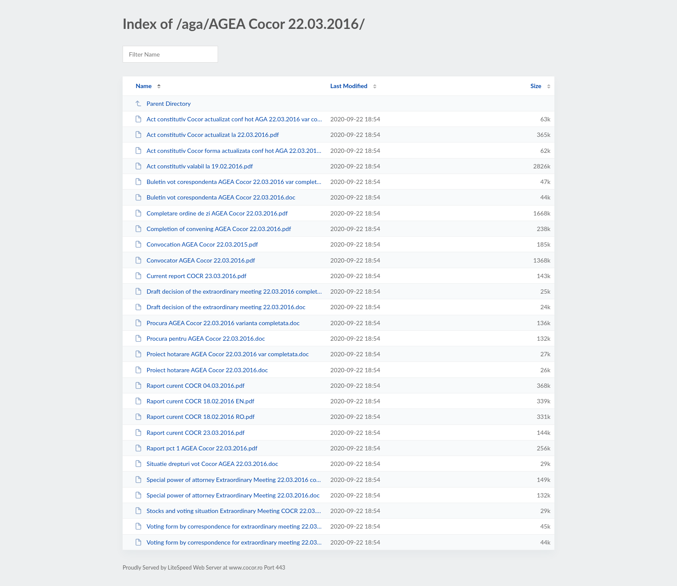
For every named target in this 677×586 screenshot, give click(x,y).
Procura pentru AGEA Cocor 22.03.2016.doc (200, 338)
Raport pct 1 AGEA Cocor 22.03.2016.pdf (196, 448)
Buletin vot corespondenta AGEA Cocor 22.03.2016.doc (215, 197)
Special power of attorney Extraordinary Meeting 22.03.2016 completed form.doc (229, 479)
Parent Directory (163, 103)
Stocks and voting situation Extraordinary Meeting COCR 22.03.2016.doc (229, 510)
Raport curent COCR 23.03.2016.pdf (189, 432)
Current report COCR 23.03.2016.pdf (191, 275)
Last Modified (348, 85)
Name (144, 85)
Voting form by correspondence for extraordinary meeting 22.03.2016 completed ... (229, 526)
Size (536, 85)
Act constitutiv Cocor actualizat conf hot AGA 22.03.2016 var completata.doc (229, 119)
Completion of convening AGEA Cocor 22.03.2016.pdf (213, 228)
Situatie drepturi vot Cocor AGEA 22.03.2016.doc (206, 463)
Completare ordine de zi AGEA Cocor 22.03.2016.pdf (211, 213)
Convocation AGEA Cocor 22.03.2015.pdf (196, 244)
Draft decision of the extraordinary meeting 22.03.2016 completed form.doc (229, 291)
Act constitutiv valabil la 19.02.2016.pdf (194, 166)
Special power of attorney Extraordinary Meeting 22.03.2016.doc (227, 495)
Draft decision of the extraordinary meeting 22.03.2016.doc (220, 306)
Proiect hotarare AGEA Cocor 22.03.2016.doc (201, 370)
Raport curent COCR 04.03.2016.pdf (189, 385)
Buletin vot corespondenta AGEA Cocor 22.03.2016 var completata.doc (229, 181)
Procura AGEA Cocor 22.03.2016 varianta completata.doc (217, 322)
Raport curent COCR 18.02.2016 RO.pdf (195, 416)
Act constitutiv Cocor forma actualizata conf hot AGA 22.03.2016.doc (229, 150)
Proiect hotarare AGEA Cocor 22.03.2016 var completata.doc (222, 354)
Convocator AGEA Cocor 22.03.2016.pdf (195, 260)
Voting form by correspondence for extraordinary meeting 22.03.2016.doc (229, 542)
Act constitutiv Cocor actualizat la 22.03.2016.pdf (207, 134)
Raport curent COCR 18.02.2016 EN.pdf (194, 401)
